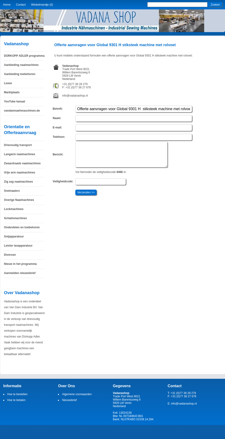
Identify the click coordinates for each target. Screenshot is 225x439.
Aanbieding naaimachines (21, 65)
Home (7, 4)
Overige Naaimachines (19, 200)
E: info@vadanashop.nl (182, 403)
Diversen (10, 254)
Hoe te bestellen (17, 394)
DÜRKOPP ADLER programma (24, 55)
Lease (8, 83)
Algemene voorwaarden (77, 394)
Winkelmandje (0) (42, 4)
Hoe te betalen (16, 400)
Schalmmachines (15, 218)
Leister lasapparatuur (18, 245)
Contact (20, 4)
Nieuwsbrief (69, 400)
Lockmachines (13, 209)
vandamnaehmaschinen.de (22, 110)
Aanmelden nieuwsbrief (20, 273)
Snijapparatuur (14, 236)
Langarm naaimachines (19, 154)
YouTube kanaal (14, 101)
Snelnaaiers (12, 190)
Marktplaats (12, 92)
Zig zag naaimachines (18, 181)
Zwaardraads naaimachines (22, 163)
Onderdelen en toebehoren (22, 227)
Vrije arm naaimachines (19, 172)
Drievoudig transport (18, 145)
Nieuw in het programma (20, 264)
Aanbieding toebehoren (19, 74)
